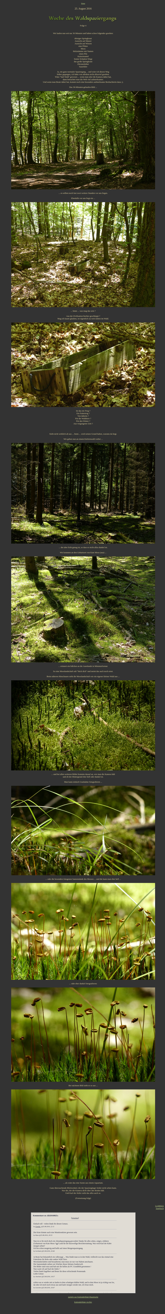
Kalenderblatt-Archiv (83, 1302)
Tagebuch (160, 1208)
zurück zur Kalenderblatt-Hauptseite (83, 1297)
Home (83, 3)
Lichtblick (159, 1206)
